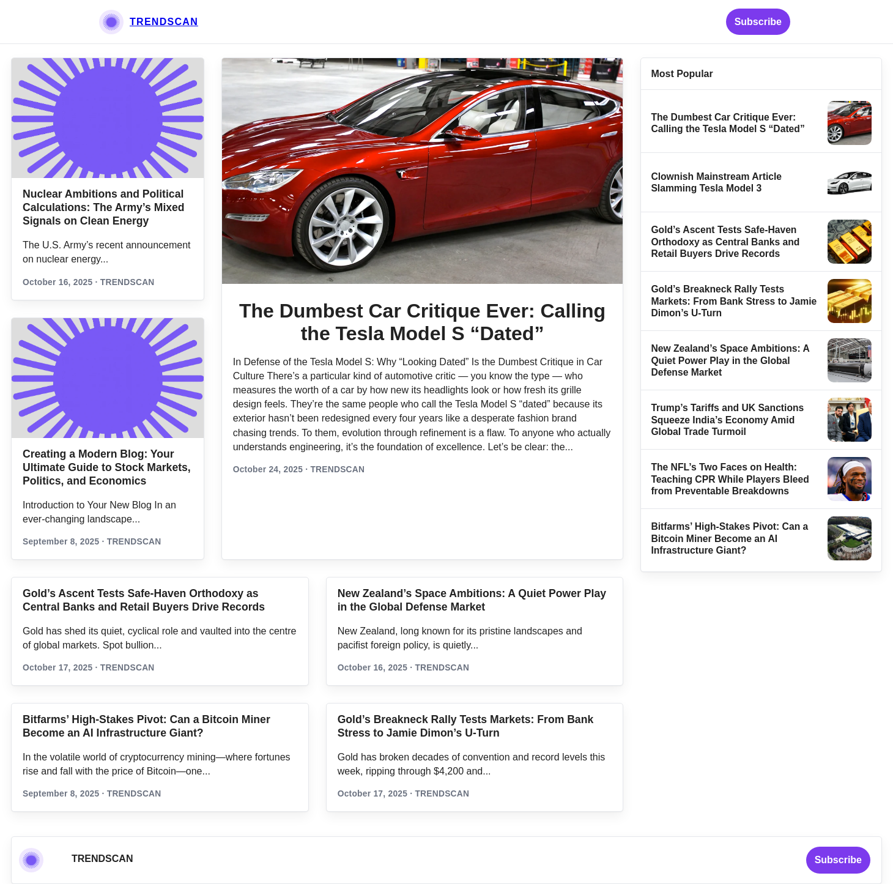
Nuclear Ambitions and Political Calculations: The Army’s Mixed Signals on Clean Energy (104, 207)
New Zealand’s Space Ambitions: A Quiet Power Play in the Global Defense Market (730, 360)
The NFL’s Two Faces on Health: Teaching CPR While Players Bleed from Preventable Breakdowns (730, 479)
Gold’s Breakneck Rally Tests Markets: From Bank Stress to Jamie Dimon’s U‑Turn (734, 301)
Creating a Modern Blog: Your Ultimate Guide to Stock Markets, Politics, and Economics (107, 467)
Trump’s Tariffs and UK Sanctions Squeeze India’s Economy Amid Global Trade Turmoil (727, 420)
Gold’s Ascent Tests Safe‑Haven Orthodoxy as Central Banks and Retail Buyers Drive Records (725, 242)
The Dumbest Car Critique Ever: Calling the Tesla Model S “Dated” (422, 322)
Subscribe (758, 22)
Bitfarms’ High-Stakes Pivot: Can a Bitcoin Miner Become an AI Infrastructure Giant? (729, 538)
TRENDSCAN (164, 22)
